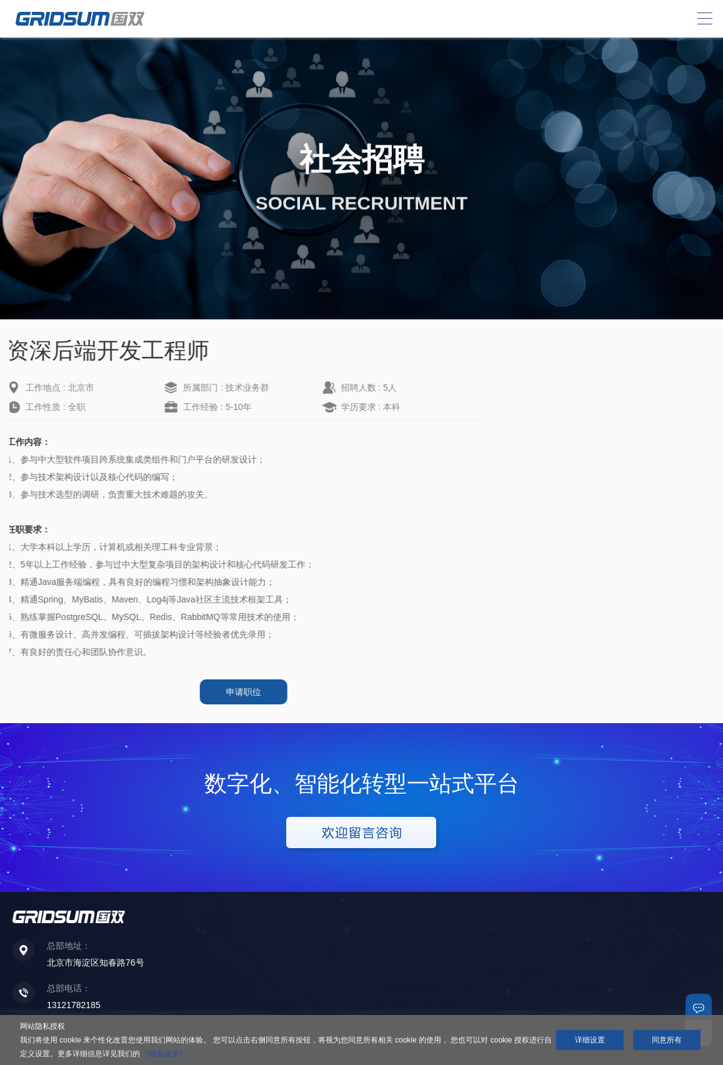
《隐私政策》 (164, 1053)
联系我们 (699, 1007)
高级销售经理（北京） (569, 379)
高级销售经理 (552, 399)
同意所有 (667, 1040)
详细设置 (590, 1040)
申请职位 (227, 692)
